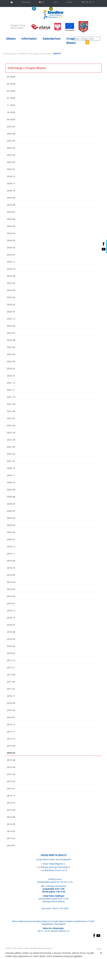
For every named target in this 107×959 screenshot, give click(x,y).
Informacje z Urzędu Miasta (40, 53)
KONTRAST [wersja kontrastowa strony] (45, 8)
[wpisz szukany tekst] (87, 38)
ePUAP (69, 2)
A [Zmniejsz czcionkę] (65, 9)
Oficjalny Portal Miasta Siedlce (17, 26)
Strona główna (9, 53)
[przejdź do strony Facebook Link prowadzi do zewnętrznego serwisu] (94, 935)
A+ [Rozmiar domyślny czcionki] (67, 9)
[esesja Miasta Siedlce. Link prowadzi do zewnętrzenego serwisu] (40, 26)
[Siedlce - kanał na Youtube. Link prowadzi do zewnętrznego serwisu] (103, 249)
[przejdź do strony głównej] (12, 2)
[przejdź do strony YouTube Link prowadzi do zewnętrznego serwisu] (98, 935)
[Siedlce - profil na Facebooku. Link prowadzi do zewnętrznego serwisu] (103, 244)
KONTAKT (26, 2)
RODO (99, 949)
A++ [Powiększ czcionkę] (71, 9)
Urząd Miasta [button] (71, 41)
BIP (41, 2)
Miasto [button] (11, 38)
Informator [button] (29, 38)
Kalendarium (51, 38)
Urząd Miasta (22, 53)
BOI (55, 2)
